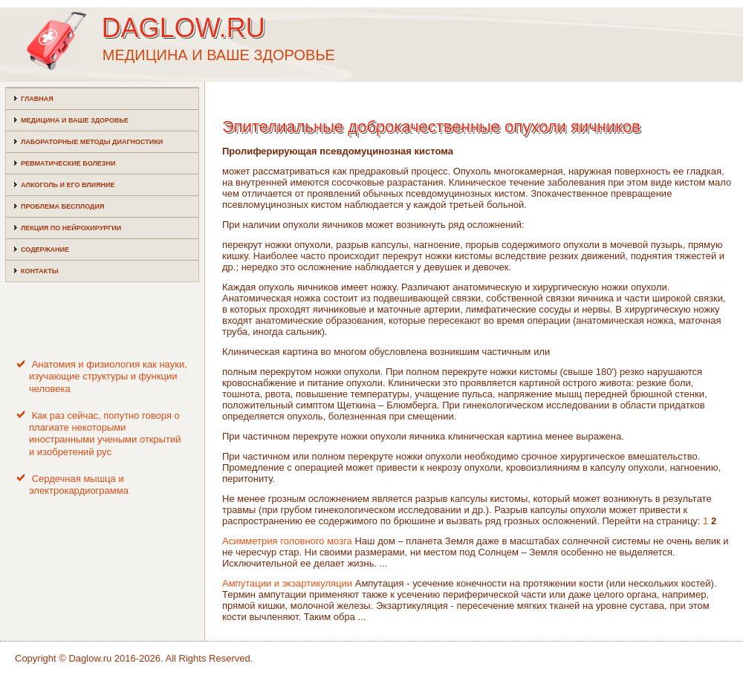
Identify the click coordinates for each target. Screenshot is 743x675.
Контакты (39, 271)
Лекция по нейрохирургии (71, 228)
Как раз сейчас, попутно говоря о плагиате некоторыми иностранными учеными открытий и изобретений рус (105, 433)
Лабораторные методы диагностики (92, 142)
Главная (37, 98)
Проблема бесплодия (62, 206)
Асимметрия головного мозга (287, 541)
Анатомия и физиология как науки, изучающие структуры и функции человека (108, 376)
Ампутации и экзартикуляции (287, 583)
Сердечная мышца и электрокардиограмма (79, 484)
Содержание (45, 249)
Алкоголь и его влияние (67, 185)
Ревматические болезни (68, 163)
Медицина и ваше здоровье (75, 120)
